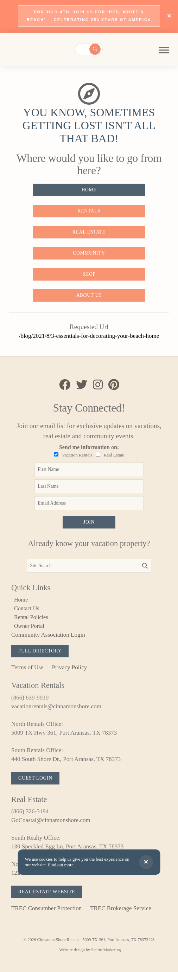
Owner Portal (29, 626)
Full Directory (40, 651)
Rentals (89, 211)
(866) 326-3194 (30, 811)
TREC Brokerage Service (120, 908)
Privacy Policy (69, 667)
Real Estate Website (46, 891)
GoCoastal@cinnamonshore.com (50, 820)
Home (89, 189)
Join (89, 522)
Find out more (61, 864)
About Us (89, 295)
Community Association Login (48, 634)
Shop (88, 274)
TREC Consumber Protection (46, 908)
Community (89, 253)
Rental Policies (31, 617)
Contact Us (26, 608)
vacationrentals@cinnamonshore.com (56, 706)
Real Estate (89, 232)
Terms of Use (27, 667)
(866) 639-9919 (30, 698)
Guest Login (35, 778)
